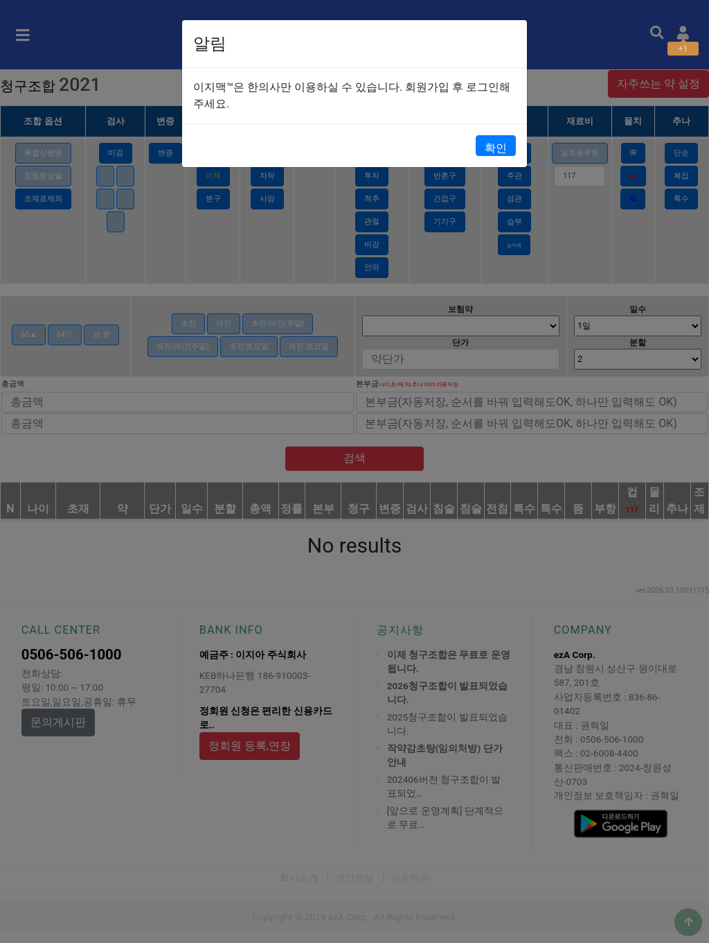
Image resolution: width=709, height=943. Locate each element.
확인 (496, 148)
